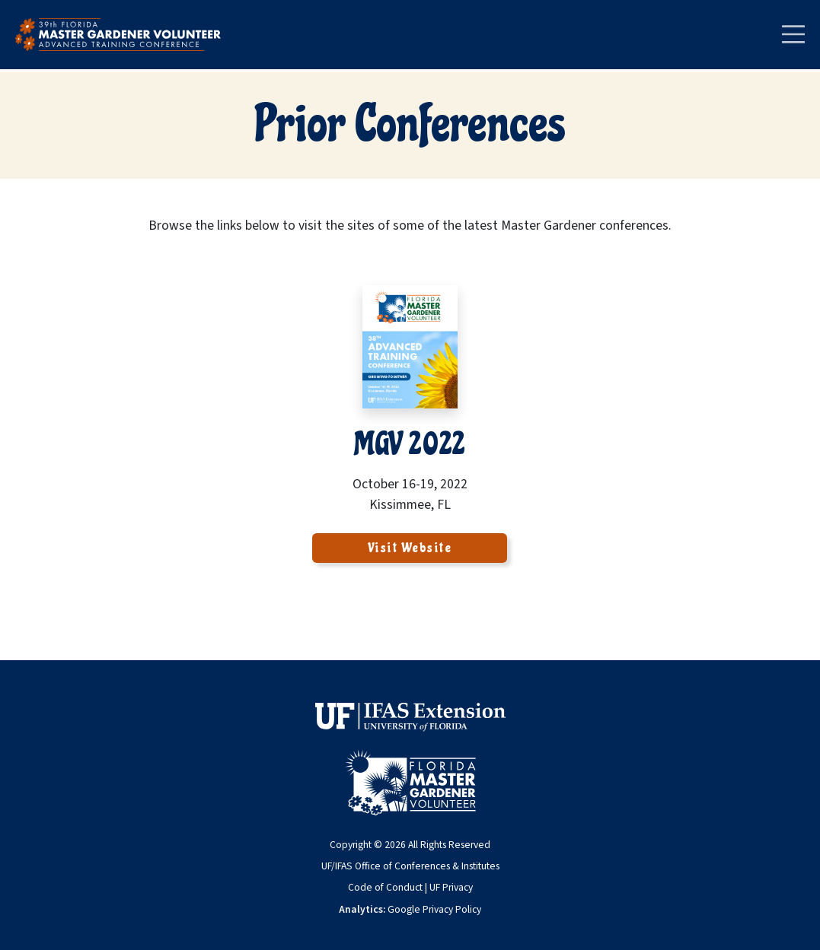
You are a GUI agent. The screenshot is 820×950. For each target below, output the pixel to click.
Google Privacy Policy (434, 909)
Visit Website (410, 547)
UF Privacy (451, 887)
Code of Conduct (385, 887)
